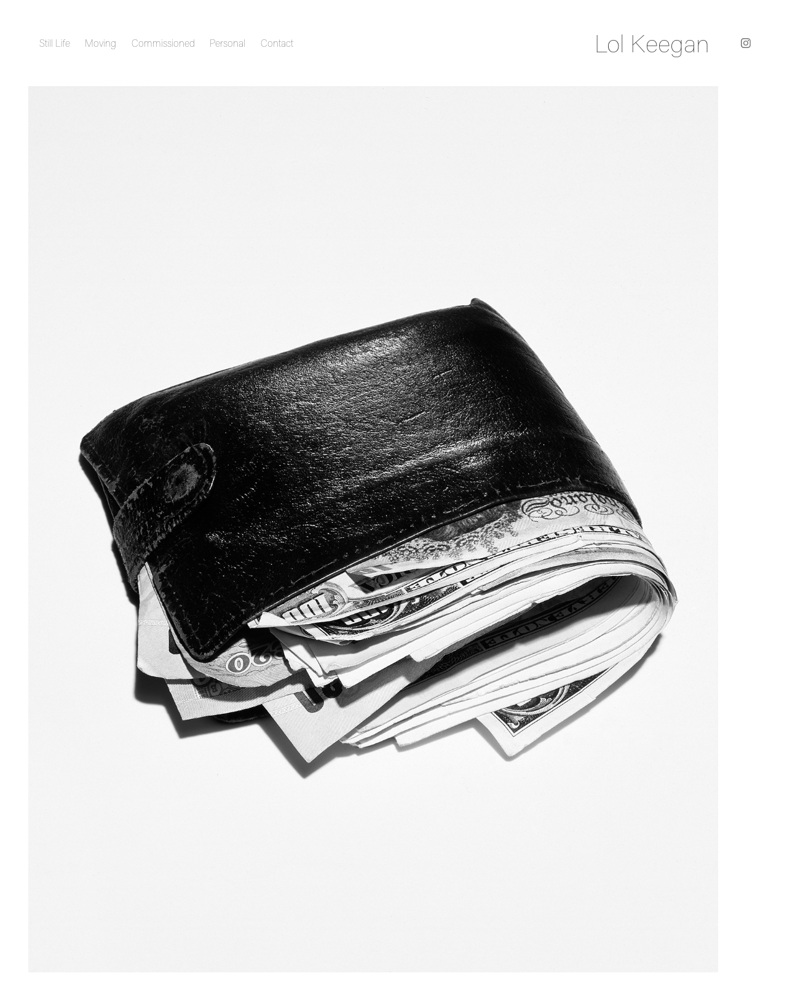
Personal (227, 43)
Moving (100, 43)
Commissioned (163, 43)
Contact (277, 43)
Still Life (54, 43)
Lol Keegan (652, 43)
